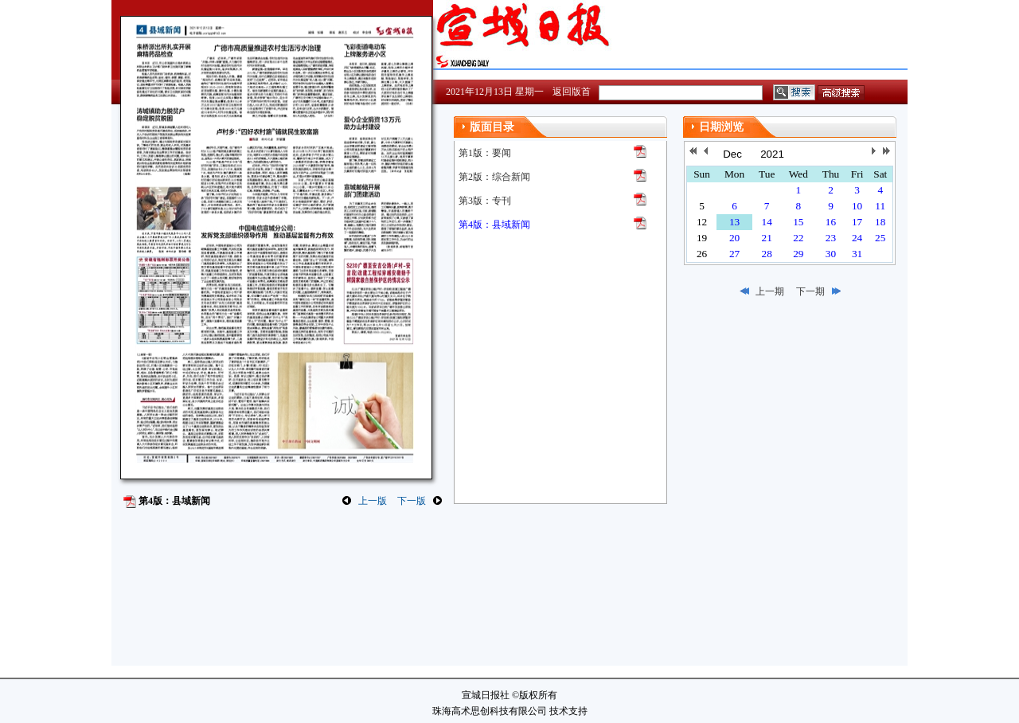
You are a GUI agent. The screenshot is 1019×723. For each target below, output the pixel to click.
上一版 (372, 500)
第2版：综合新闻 (494, 176)
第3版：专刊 (485, 200)
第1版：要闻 (485, 152)
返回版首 (571, 91)
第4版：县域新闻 (494, 224)
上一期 (769, 291)
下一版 (411, 500)
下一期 (810, 291)
